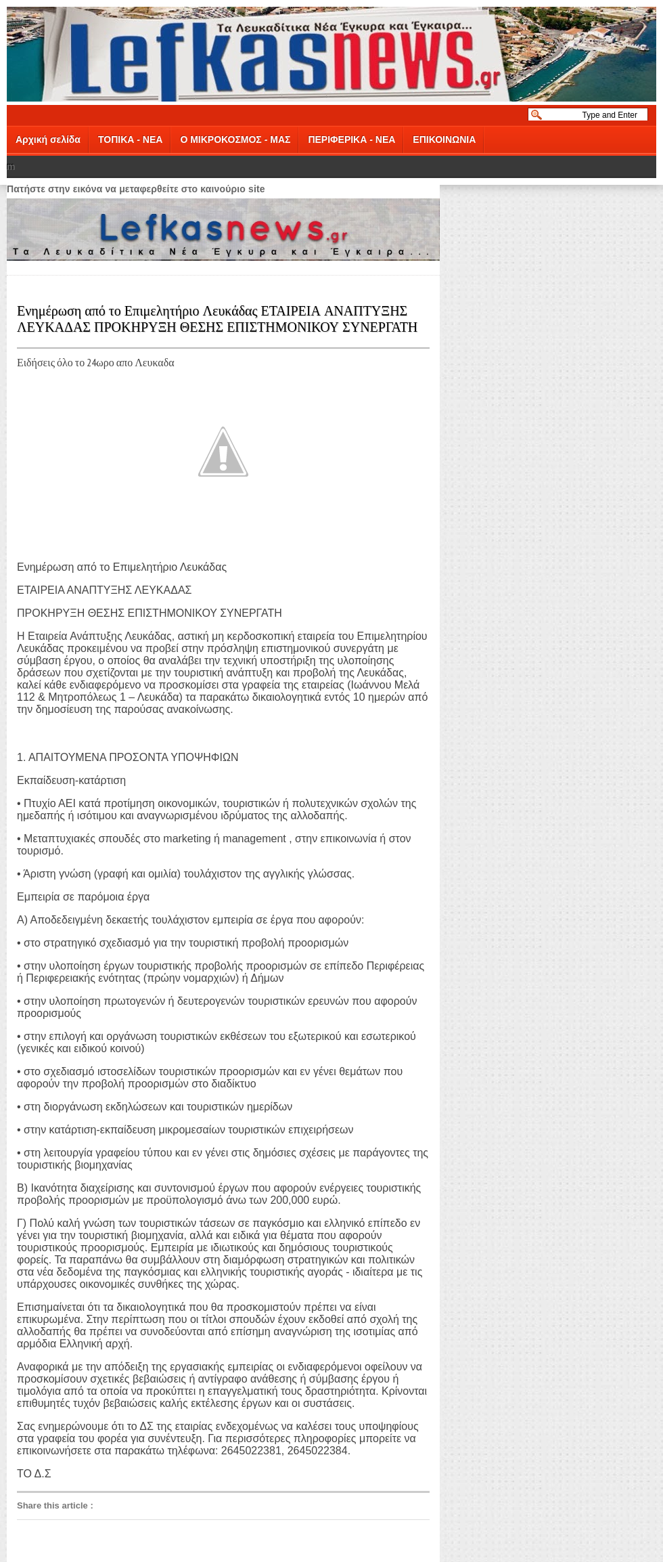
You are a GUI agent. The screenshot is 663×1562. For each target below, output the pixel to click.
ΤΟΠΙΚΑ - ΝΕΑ (130, 139)
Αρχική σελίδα (48, 139)
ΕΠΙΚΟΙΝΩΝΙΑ (444, 139)
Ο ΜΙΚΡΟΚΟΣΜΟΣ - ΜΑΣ (235, 139)
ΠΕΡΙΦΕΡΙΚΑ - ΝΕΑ (351, 139)
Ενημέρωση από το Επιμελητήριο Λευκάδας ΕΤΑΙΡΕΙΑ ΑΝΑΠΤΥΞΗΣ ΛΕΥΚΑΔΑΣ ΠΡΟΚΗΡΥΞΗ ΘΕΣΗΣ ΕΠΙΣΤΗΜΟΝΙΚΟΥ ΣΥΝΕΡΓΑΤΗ (217, 317)
